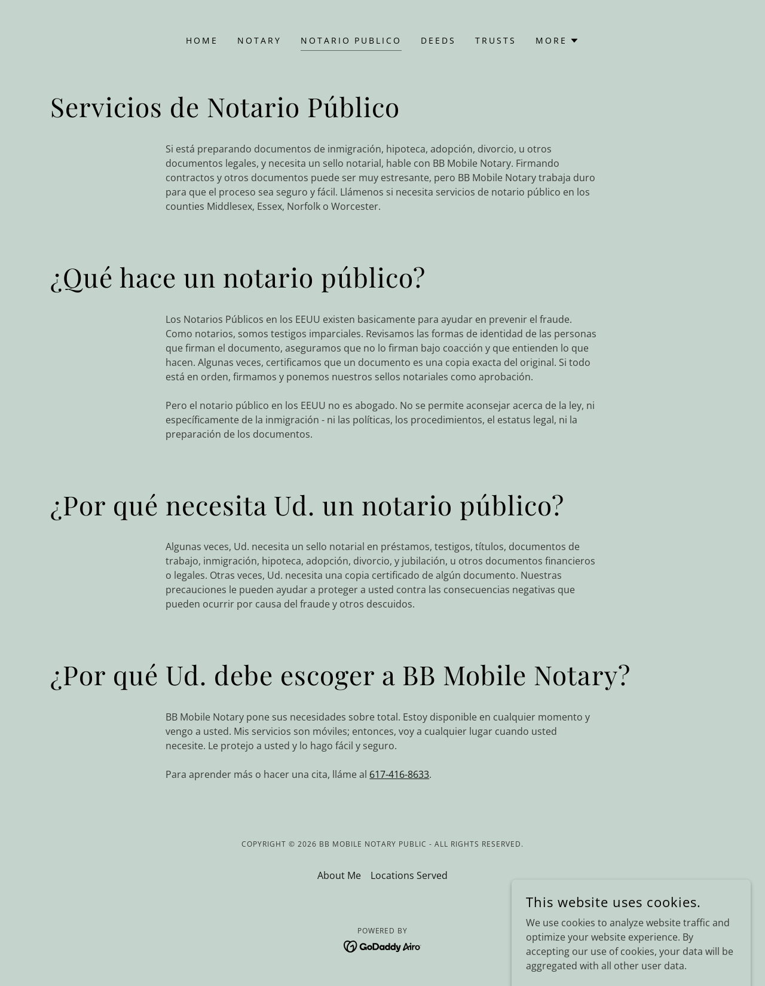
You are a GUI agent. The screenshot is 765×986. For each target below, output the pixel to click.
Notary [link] (259, 40)
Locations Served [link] (409, 875)
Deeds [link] (438, 40)
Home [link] (202, 40)
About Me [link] (339, 875)
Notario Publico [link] (351, 40)
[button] (557, 40)
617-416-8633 (399, 774)
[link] (383, 945)
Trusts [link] (495, 40)
